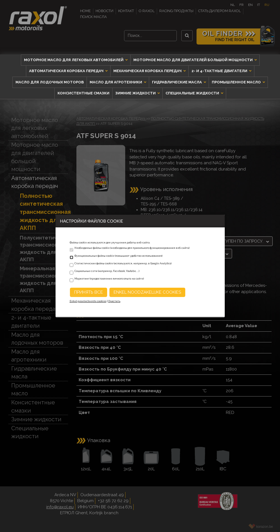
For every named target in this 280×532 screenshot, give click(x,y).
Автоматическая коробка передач (66, 71)
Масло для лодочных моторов (50, 82)
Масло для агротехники (116, 82)
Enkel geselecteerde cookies (88, 301)
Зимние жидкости (135, 93)
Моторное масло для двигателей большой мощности (193, 60)
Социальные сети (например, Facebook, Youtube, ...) (106, 271)
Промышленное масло (237, 82)
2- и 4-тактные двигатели (219, 71)
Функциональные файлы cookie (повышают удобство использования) (118, 255)
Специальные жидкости (193, 93)
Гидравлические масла (177, 82)
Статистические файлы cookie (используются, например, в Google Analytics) (122, 263)
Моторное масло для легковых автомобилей (74, 60)
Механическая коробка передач (147, 71)
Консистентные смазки (83, 93)
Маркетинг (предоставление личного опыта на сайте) (109, 278)
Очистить (114, 301)
